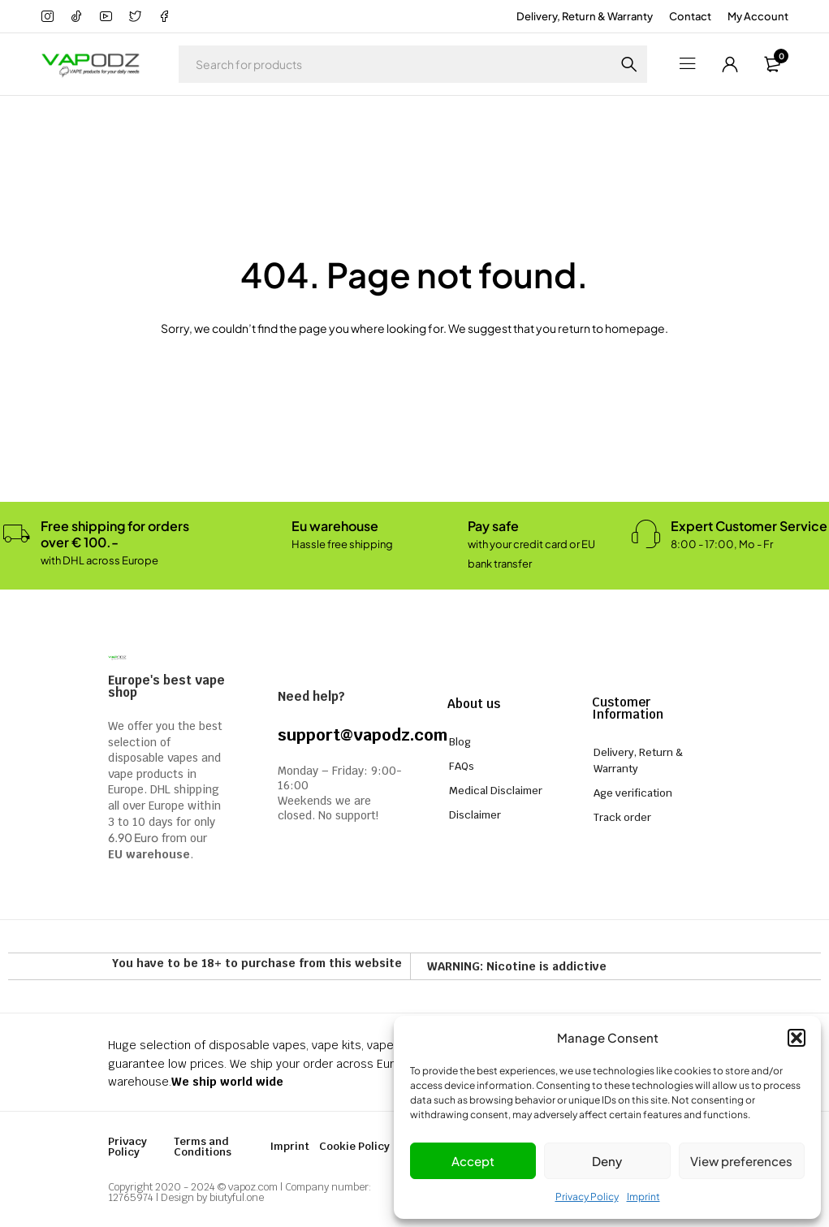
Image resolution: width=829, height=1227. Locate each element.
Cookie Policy (354, 1146)
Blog (460, 742)
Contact (690, 16)
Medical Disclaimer (495, 790)
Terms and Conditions (202, 1146)
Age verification (633, 793)
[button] (796, 1038)
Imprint (643, 1196)
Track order (622, 817)
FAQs (461, 766)
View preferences (741, 1161)
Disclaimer (475, 815)
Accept (472, 1161)
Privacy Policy (587, 1196)
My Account (758, 16)
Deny (607, 1161)
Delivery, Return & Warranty (584, 16)
